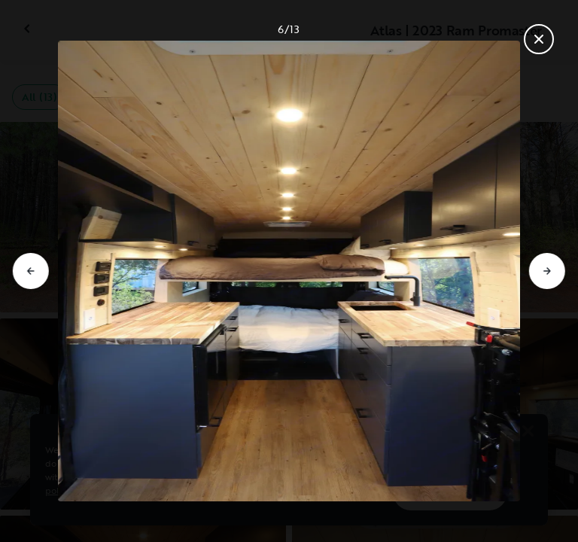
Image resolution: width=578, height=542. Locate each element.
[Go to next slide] (547, 271)
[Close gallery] (539, 39)
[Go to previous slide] (31, 271)
